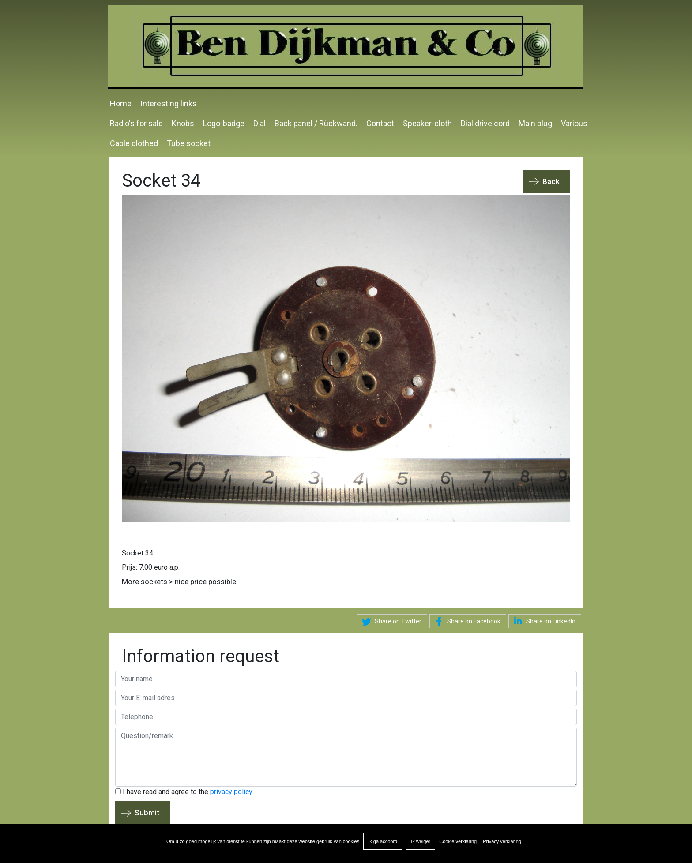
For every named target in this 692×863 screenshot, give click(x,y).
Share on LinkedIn (543, 621)
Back (551, 181)
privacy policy (231, 792)
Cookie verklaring (458, 841)
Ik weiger (420, 841)
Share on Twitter (390, 621)
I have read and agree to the (183, 792)
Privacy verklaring (502, 841)
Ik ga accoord (382, 841)
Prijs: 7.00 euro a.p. (151, 567)
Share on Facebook (466, 621)
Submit (147, 812)
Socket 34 (137, 553)
